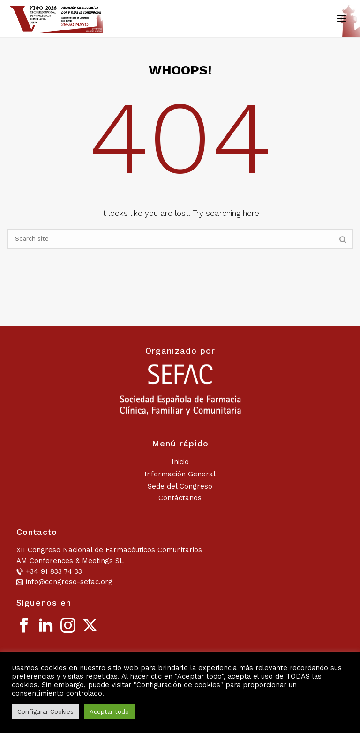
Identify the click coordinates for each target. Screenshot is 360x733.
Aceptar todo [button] (109, 711)
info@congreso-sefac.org (69, 582)
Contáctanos (180, 498)
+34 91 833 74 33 (54, 571)
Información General (180, 474)
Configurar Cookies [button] (45, 711)
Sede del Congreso (180, 486)
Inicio (180, 462)
